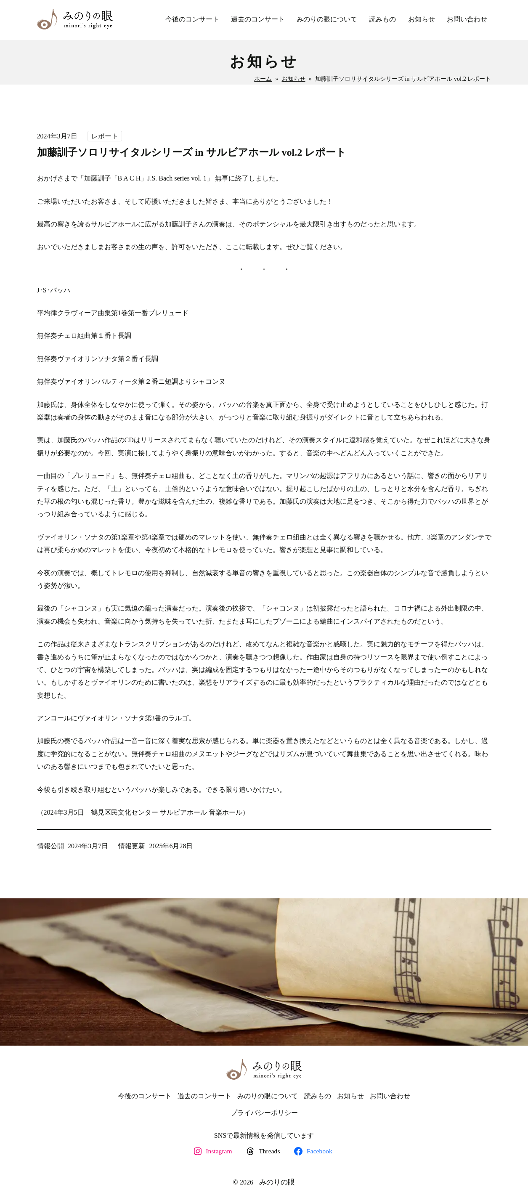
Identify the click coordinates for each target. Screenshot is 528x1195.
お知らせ (293, 79)
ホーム (263, 79)
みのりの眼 (277, 1182)
